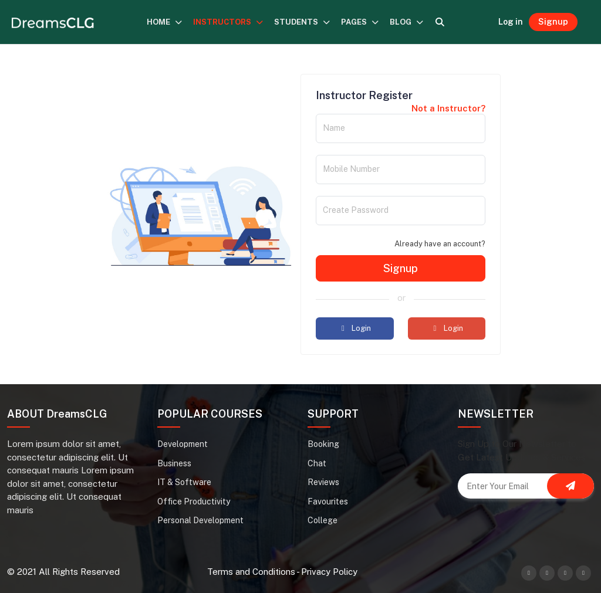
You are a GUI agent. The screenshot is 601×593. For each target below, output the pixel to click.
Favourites (328, 501)
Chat (317, 463)
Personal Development (200, 520)
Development (182, 444)
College (322, 520)
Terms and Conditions (251, 572)
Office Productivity (193, 501)
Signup (553, 21)
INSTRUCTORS (228, 22)
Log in (510, 21)
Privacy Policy (329, 572)
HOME (165, 22)
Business (174, 463)
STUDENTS (302, 22)
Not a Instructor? (448, 108)
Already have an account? (439, 243)
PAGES (360, 22)
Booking (323, 444)
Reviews (323, 482)
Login (354, 328)
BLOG (407, 22)
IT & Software (184, 482)
